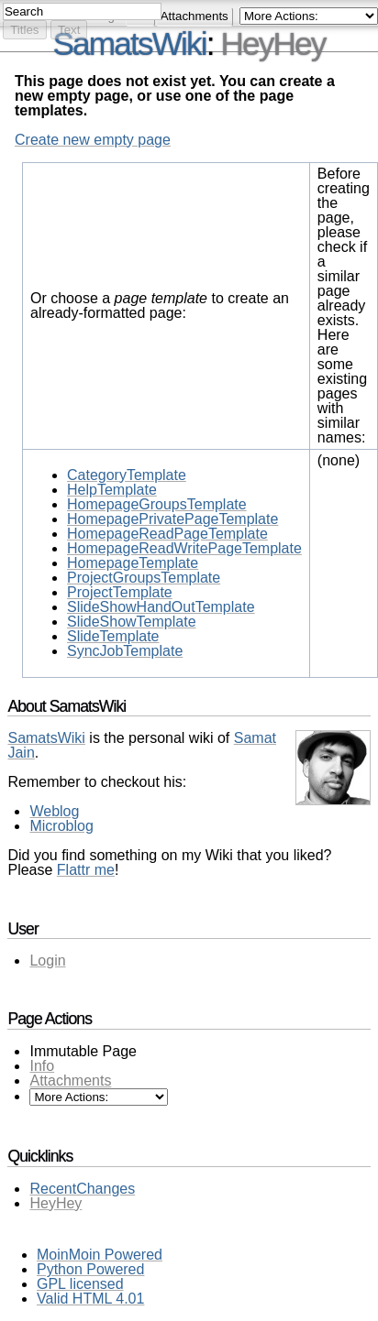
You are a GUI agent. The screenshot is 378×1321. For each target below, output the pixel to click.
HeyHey (272, 43)
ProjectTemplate (119, 592)
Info (41, 1066)
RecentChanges (82, 1188)
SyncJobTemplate (125, 651)
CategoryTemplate (126, 475)
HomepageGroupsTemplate (157, 504)
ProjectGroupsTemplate (143, 577)
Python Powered (90, 1269)
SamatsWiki (129, 43)
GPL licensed (80, 1284)
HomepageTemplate (132, 563)
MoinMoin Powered (99, 1254)
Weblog (54, 811)
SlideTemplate (113, 636)
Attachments (70, 1080)
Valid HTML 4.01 (90, 1298)
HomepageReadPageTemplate (167, 533)
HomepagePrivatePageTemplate (172, 519)
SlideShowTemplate (131, 621)
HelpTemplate (112, 489)
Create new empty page (93, 139)
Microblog (61, 826)
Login (47, 960)
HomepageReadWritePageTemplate (184, 548)
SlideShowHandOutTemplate (161, 607)
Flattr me (86, 870)
